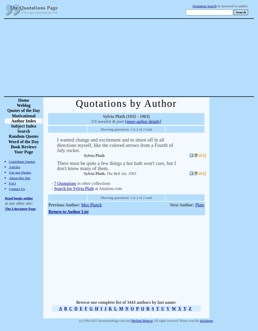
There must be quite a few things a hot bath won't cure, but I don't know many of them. (116, 166)
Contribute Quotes (22, 162)
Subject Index (24, 126)
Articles (14, 167)
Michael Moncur (142, 321)
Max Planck (91, 205)
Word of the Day (23, 141)
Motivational (23, 116)
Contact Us (17, 189)
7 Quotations (65, 183)
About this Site (19, 178)
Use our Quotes (20, 172)
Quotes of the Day (23, 110)
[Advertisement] (147, 57)
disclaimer (206, 321)
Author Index (23, 121)
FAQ (12, 183)
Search (23, 131)
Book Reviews (24, 147)
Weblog (24, 105)
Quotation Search (205, 6)
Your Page (23, 152)
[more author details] (143, 121)
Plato (199, 205)
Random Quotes (24, 136)
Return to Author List (68, 211)
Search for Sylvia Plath (74, 188)
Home (23, 100)
